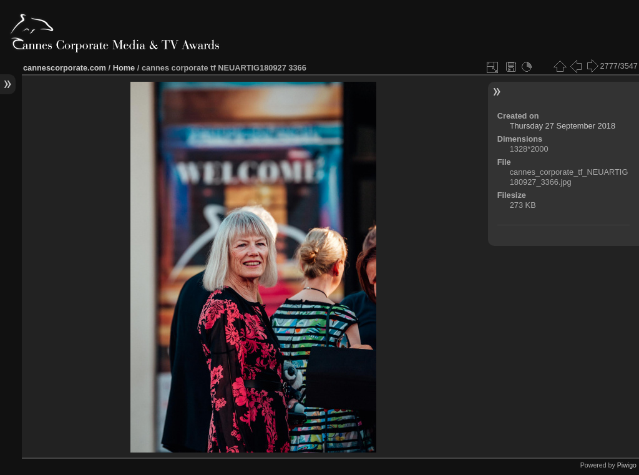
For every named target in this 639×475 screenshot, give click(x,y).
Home (124, 67)
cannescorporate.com (64, 67)
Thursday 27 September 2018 (562, 125)
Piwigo (627, 465)
